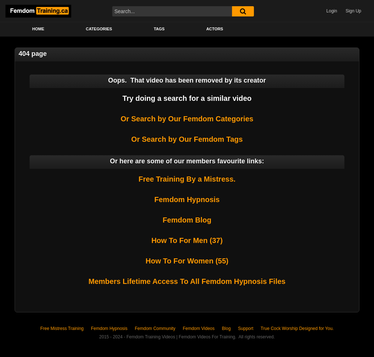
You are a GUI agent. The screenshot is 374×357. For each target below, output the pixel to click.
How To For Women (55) (186, 261)
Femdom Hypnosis (187, 199)
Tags (159, 29)
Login (332, 11)
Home (38, 29)
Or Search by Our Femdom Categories (187, 119)
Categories (99, 29)
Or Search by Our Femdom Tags (187, 139)
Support (245, 328)
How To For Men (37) (186, 240)
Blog (226, 328)
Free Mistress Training (62, 328)
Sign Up (353, 11)
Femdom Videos (198, 328)
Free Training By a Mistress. (187, 179)
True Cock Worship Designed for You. (297, 328)
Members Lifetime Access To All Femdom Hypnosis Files (186, 281)
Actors (214, 29)
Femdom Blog (187, 220)
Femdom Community (155, 328)
